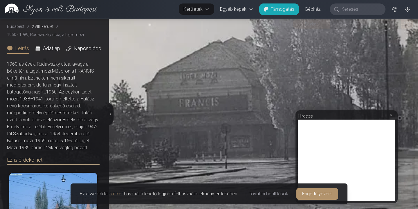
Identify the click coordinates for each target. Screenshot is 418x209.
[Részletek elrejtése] (110, 114)
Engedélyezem (317, 194)
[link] (48, 9)
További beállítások (268, 194)
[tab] (20, 48)
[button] (395, 9)
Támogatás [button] (279, 9)
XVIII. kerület (42, 26)
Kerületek (196, 9)
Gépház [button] (312, 9)
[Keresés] (361, 9)
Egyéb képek (236, 9)
